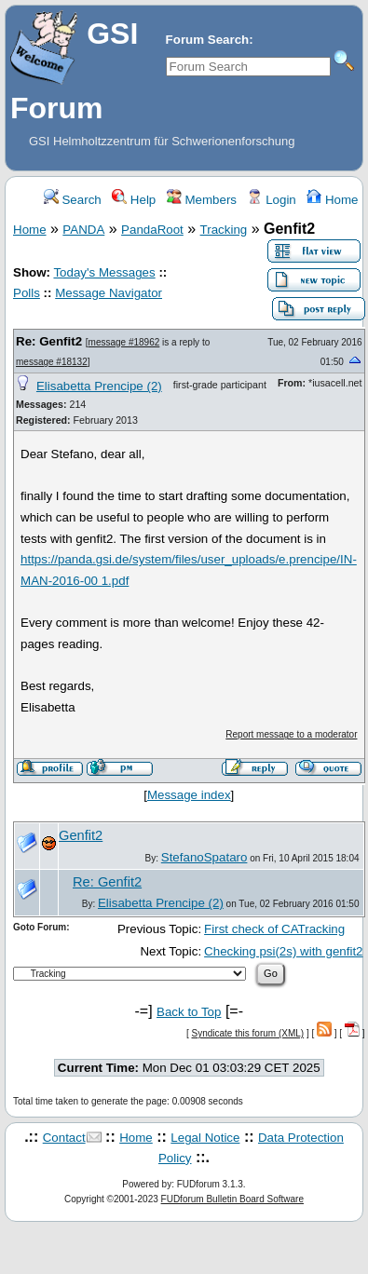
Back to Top (189, 1012)
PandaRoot (152, 230)
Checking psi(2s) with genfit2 (283, 951)
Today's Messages (104, 272)
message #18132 (52, 362)
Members (202, 200)
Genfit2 (80, 835)
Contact (64, 1138)
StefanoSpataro (204, 857)
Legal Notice (204, 1138)
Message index (189, 795)
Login (271, 200)
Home (332, 200)
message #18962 (124, 342)
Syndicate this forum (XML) (248, 1033)
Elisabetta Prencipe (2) (99, 386)
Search (73, 200)
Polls (26, 293)
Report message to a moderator (291, 734)
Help (134, 200)
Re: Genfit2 (49, 341)
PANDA (83, 230)
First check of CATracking (274, 929)
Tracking (224, 230)
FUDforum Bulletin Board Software (232, 1199)
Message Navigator (108, 293)
